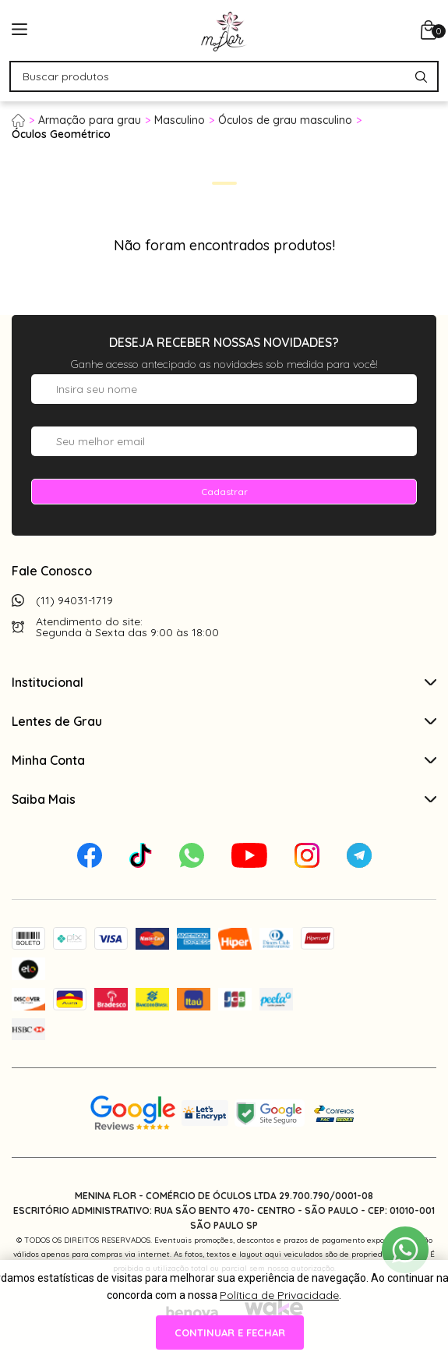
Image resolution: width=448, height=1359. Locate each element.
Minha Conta (224, 760)
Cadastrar (224, 491)
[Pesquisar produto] (421, 77)
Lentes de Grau (224, 721)
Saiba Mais (224, 799)
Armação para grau (89, 120)
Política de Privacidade (279, 1295)
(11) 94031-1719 (74, 600)
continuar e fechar (230, 1332)
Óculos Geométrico (61, 134)
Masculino (179, 120)
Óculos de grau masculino (285, 120)
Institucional (224, 682)
